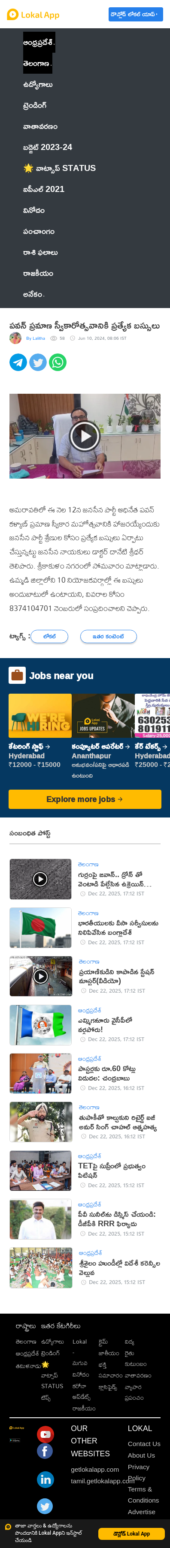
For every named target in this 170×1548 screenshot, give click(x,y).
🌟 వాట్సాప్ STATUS (52, 1375)
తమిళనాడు (28, 1365)
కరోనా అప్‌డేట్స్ (82, 1391)
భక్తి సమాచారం (111, 1369)
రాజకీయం (84, 1408)
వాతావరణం (138, 1375)
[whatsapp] (59, 366)
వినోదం (81, 1374)
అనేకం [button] (34, 294)
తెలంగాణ (36, 63)
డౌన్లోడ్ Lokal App (131, 1534)
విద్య (129, 1341)
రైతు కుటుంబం (136, 1358)
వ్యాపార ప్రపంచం (134, 1392)
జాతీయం (109, 1353)
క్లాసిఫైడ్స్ (108, 1386)
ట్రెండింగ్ (50, 1353)
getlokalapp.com (95, 1469)
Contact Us (144, 1443)
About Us (141, 1455)
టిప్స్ (46, 1397)
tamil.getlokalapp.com (103, 1481)
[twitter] (39, 366)
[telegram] (19, 366)
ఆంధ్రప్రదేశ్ (37, 42)
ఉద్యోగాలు (52, 1341)
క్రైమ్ (103, 1341)
